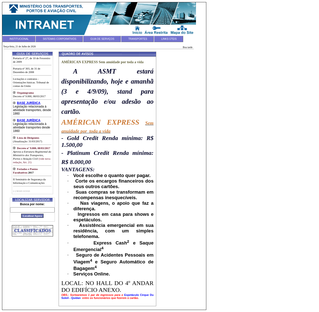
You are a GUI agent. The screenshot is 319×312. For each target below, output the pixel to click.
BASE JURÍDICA (28, 103)
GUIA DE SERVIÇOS (102, 39)
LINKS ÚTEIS (169, 39)
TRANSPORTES (137, 39)
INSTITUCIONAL (19, 39)
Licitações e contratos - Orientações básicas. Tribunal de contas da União (31, 82)
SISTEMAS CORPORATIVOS (59, 39)
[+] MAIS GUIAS (21, 191)
